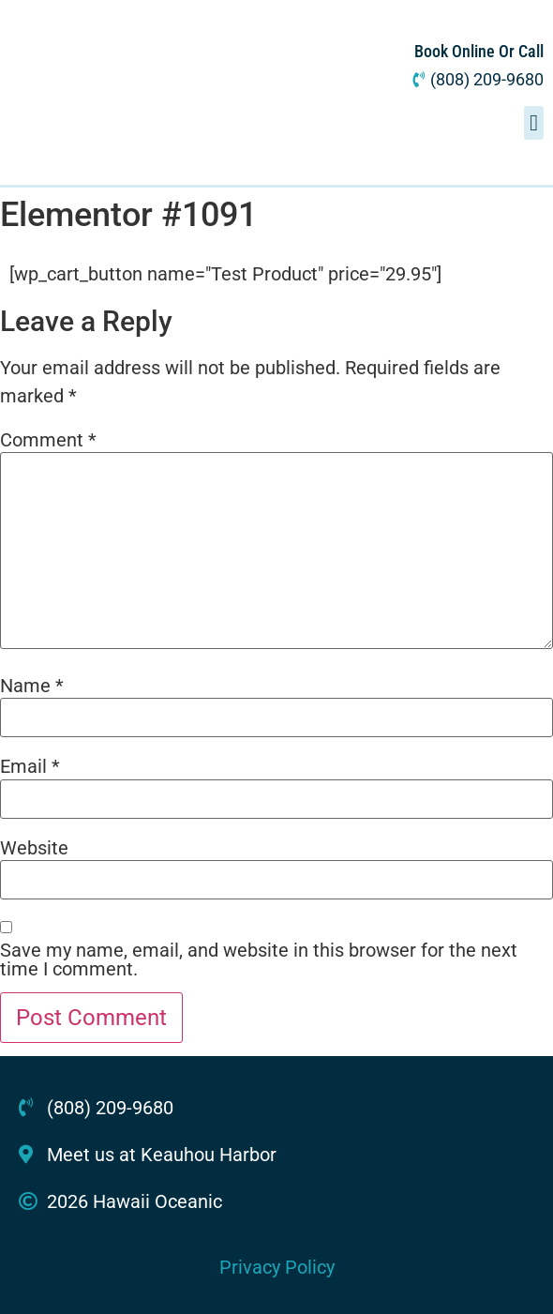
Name (32, 685)
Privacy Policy (277, 1267)
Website (34, 847)
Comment (48, 439)
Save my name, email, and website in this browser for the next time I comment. (258, 959)
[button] (534, 123)
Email (30, 766)
